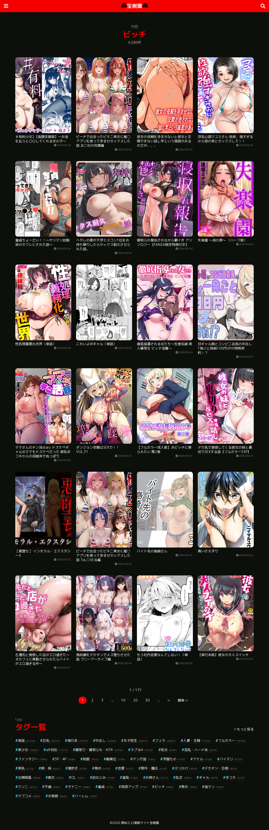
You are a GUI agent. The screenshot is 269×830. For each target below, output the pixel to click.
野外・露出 (154, 768)
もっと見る (245, 729)
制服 (91, 759)
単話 (26, 740)
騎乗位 (115, 759)
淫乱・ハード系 (200, 749)
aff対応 (57, 749)
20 (135, 700)
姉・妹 (50, 768)
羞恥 (130, 777)
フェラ (165, 740)
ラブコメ (29, 796)
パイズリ (231, 759)
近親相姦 (29, 777)
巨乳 (51, 740)
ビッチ (164, 786)
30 (147, 700)
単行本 (77, 740)
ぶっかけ (185, 768)
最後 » (183, 700)
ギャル (208, 777)
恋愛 (126, 768)
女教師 (57, 796)
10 (123, 700)
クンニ (27, 786)
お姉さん (157, 777)
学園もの (174, 759)
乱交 (183, 777)
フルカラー (231, 740)
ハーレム (86, 796)
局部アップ (134, 786)
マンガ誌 (144, 759)
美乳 (26, 768)
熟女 (189, 786)
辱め (102, 768)
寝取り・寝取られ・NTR (99, 749)
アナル (202, 759)
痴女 (56, 777)
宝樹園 (134, 6)
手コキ (235, 777)
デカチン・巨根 (221, 768)
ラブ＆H (142, 749)
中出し (105, 740)
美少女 (28, 749)
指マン (214, 786)
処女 (169, 749)
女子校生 (136, 740)
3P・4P (65, 759)
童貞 (106, 786)
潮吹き (77, 768)
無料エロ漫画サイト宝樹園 (140, 823)
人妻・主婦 (197, 740)
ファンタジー (32, 759)
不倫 (52, 786)
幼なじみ (103, 777)
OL (78, 777)
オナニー (79, 786)
